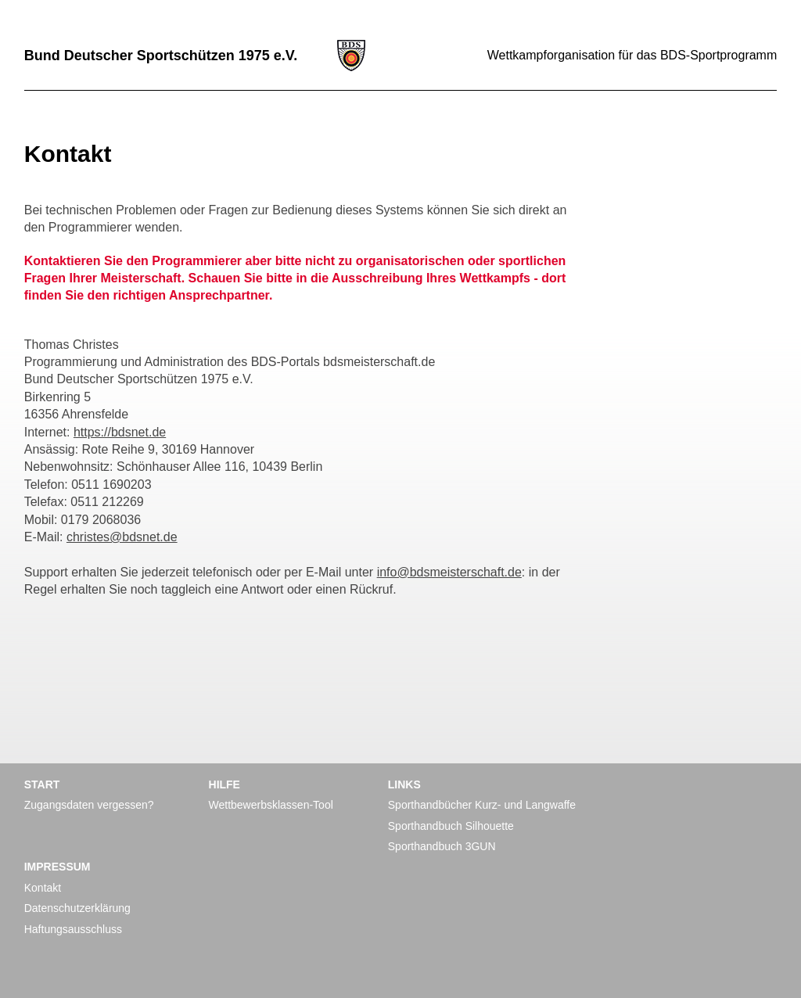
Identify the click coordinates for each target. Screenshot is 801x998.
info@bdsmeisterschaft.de (449, 572)
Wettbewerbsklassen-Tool (271, 805)
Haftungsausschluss (73, 929)
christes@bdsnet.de (122, 537)
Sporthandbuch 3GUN (442, 846)
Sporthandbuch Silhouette (451, 826)
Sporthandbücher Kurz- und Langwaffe (482, 805)
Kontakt (42, 887)
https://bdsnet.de (120, 432)
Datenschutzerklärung (77, 908)
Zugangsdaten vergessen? (89, 805)
